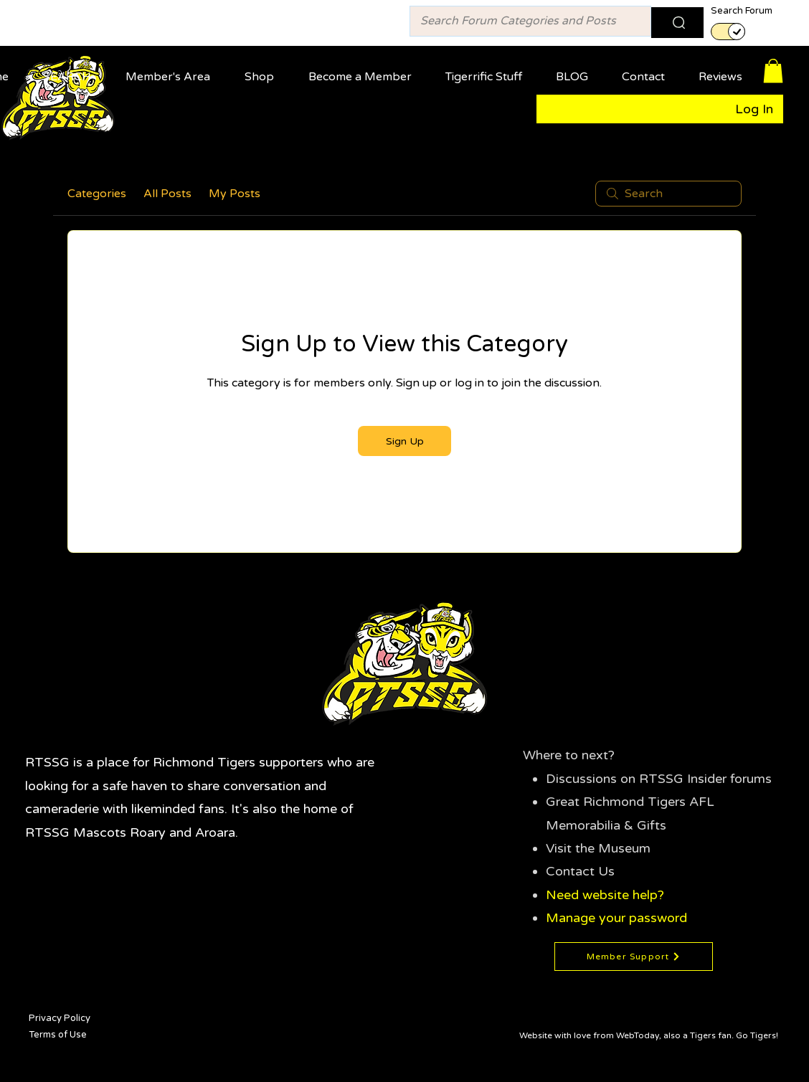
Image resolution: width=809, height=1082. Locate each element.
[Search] (677, 22)
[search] (668, 194)
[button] (172, 70)
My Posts (234, 193)
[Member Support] (633, 956)
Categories (96, 193)
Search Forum (741, 11)
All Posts (167, 193)
